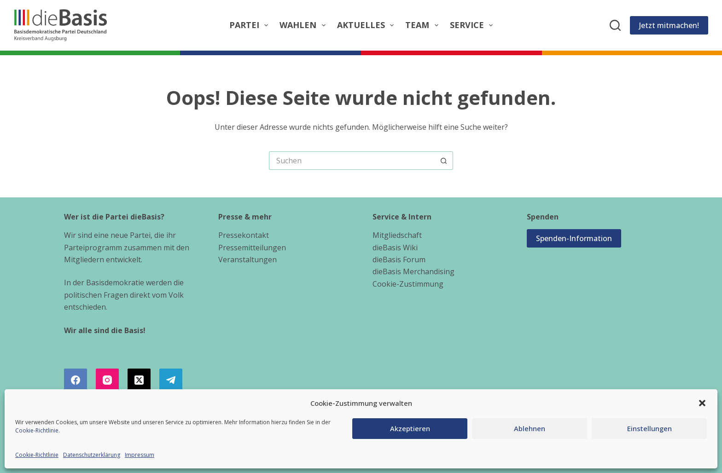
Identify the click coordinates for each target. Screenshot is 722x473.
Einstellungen (649, 428)
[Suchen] (615, 25)
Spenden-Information (574, 238)
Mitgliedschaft (397, 235)
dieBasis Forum (399, 259)
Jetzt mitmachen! (669, 25)
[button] (702, 403)
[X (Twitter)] (139, 380)
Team (423, 25)
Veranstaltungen (247, 259)
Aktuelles (367, 25)
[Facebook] (75, 380)
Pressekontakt (243, 235)
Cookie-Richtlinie (36, 430)
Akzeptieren (410, 428)
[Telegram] (170, 380)
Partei (250, 25)
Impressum (139, 455)
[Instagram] (107, 380)
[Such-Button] (444, 160)
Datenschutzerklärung (91, 455)
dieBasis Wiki (395, 247)
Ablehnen (529, 428)
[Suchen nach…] (352, 160)
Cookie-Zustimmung (408, 284)
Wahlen (304, 25)
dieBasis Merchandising (413, 271)
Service (473, 25)
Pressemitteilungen (252, 247)
